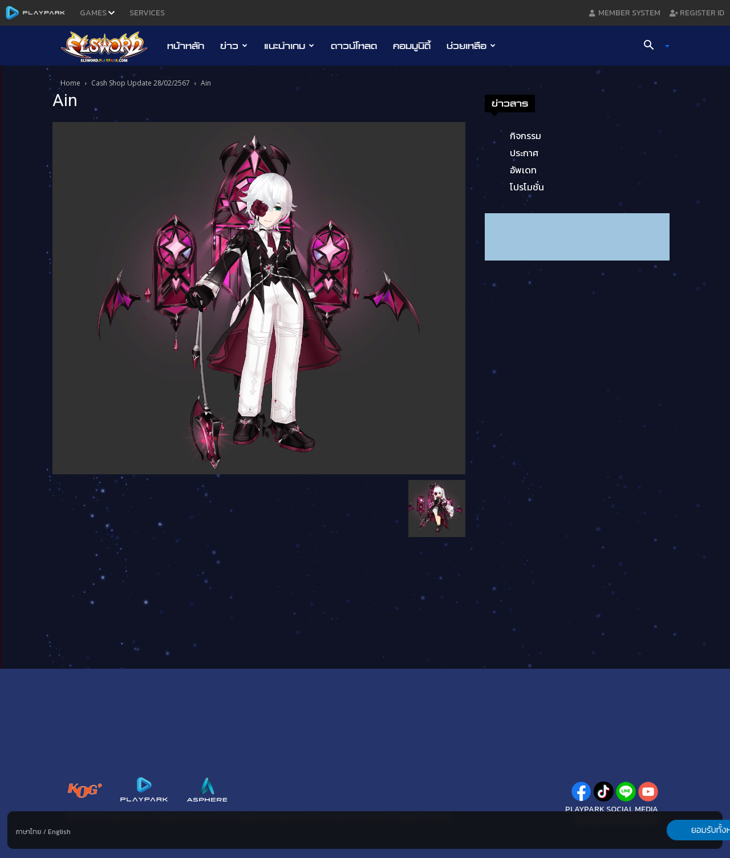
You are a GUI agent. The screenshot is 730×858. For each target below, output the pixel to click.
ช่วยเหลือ (471, 45)
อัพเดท (523, 170)
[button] (652, 46)
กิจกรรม (525, 136)
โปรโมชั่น (527, 187)
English (59, 832)
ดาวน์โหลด (354, 45)
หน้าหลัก (185, 45)
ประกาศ (524, 153)
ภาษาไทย (29, 832)
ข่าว (234, 45)
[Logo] (109, 46)
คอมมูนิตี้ (412, 45)
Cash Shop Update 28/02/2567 (140, 83)
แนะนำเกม (289, 45)
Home (70, 83)
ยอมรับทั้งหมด (662, 830)
